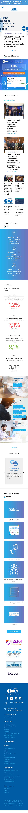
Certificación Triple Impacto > (19, 416)
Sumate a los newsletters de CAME (15, 709)
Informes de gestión (9, 735)
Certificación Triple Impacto (11, 770)
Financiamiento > (18, 405)
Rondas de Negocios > (19, 410)
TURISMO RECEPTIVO (14, 335)
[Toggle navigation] (3, 7)
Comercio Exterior (8, 777)
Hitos (5, 727)
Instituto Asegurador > (19, 429)
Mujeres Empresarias (9, 757)
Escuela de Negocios (9, 717)
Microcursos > (17, 388)
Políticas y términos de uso (10, 805)
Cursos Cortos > (18, 386)
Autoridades (7, 731)
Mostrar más (14, 631)
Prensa (5, 790)
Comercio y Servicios (9, 748)
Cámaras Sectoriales (9, 763)
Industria (6, 752)
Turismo (6, 750)
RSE (5, 772)
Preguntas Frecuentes (9, 737)
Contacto (6, 792)
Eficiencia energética (9, 781)
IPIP (14, 315)
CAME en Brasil (9, 741)
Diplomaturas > (17, 383)
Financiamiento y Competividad (12, 776)
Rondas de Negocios (9, 779)
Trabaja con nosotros (16, 702)
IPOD (14, 355)
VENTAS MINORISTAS (14, 295)
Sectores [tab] (14, 447)
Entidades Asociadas (9, 724)
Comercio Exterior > (19, 408)
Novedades (7, 788)
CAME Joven (7, 759)
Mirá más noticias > (9, 100)
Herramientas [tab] (14, 453)
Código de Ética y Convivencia (11, 733)
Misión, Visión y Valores (10, 725)
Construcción (7, 755)
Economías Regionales (10, 753)
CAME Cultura (7, 761)
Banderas (6, 729)
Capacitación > (17, 413)
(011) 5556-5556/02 (18, 803)
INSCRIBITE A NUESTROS (14, 2)
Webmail (20, 805)
